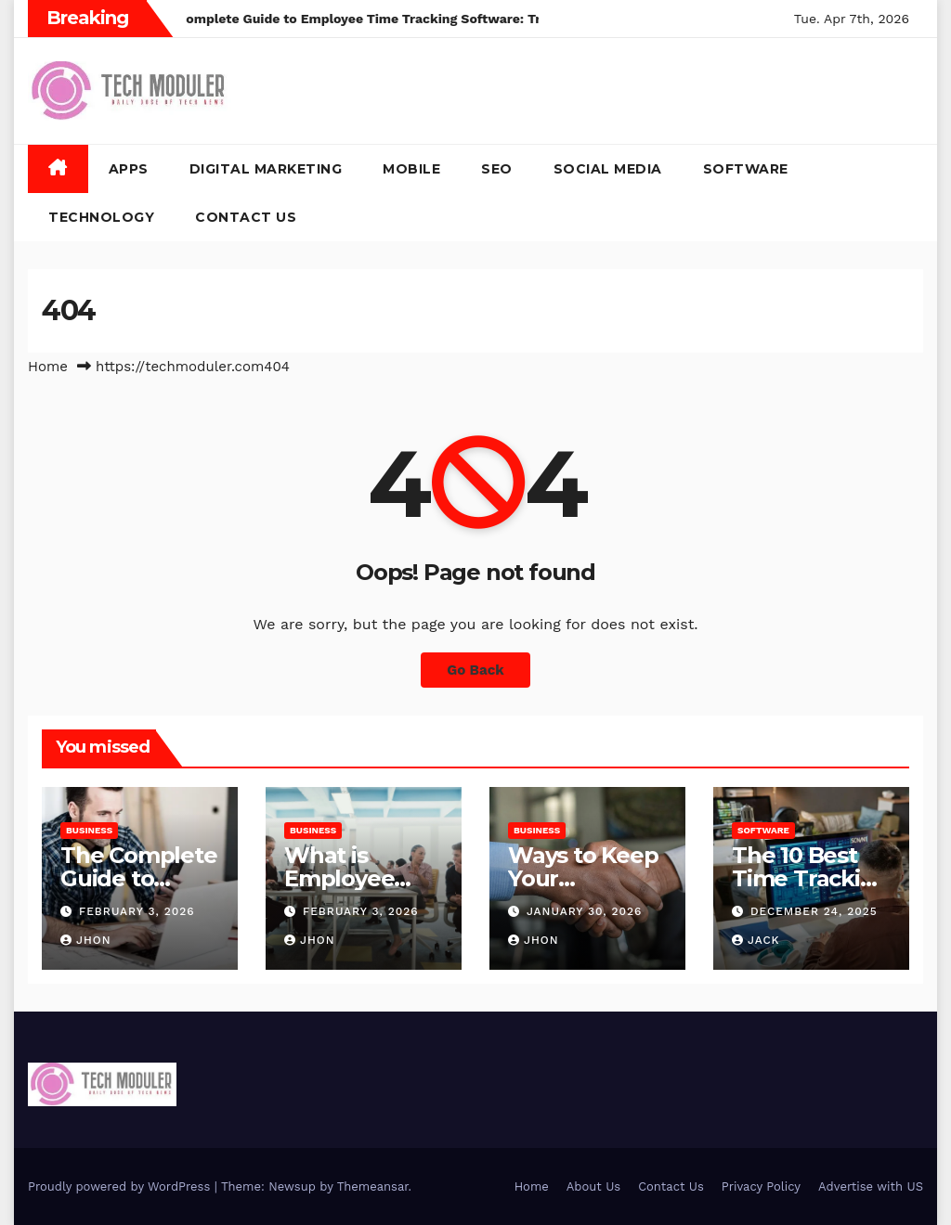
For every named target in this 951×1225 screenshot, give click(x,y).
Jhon (85, 940)
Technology (101, 217)
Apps (129, 169)
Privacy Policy (761, 1186)
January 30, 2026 (585, 911)
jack (756, 940)
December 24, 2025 (814, 911)
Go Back (475, 670)
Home (48, 366)
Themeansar (373, 1186)
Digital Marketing (266, 169)
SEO (497, 169)
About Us (593, 1186)
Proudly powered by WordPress (121, 1186)
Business (89, 830)
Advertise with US (870, 1186)
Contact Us (245, 217)
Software (745, 169)
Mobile (411, 169)
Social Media (608, 169)
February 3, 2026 (137, 911)
